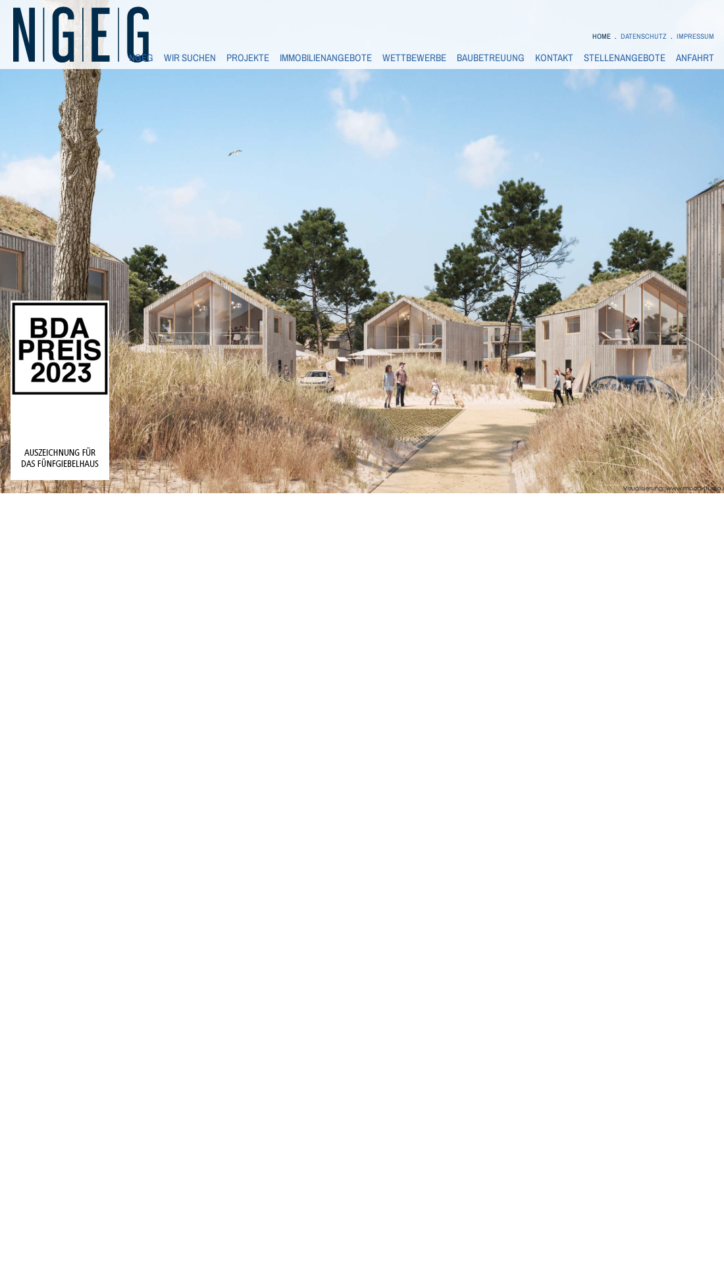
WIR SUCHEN (190, 57)
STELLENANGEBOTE (624, 57)
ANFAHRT (695, 57)
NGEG (141, 57)
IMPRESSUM (695, 36)
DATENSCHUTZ (644, 36)
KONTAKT (554, 57)
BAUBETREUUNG (491, 57)
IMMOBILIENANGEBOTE (326, 57)
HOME (601, 36)
